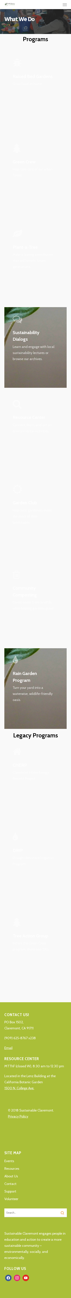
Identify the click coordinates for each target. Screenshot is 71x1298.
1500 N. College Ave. (19, 1088)
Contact (10, 1184)
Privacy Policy (18, 1116)
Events (9, 1161)
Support (10, 1191)
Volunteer (11, 1199)
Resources (11, 1169)
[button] (65, 4)
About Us (11, 1176)
